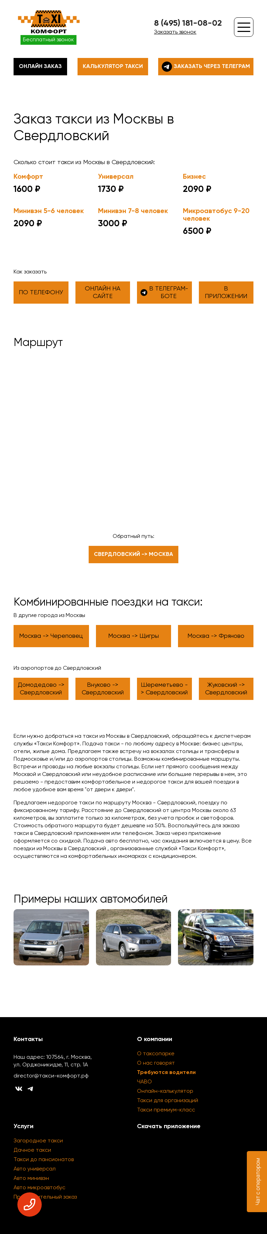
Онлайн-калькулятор (165, 1091)
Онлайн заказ (40, 66)
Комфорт (28, 177)
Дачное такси (32, 1150)
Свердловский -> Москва (133, 554)
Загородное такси (38, 1141)
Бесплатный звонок (48, 40)
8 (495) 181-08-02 (188, 23)
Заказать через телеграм (206, 66)
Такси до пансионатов (44, 1160)
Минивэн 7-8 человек (133, 211)
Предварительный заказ (45, 1197)
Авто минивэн (31, 1178)
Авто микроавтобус (39, 1188)
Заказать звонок (175, 32)
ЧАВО (144, 1082)
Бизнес (194, 177)
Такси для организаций (167, 1101)
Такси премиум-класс (166, 1110)
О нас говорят (156, 1063)
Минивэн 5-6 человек (49, 211)
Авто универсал (35, 1169)
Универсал (116, 177)
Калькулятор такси (113, 66)
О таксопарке (156, 1054)
